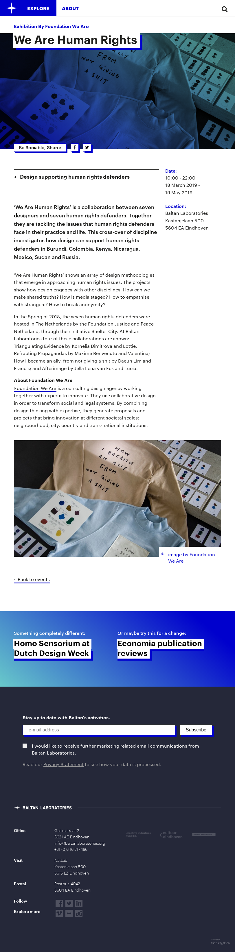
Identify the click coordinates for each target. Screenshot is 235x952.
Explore (38, 8)
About (70, 8)
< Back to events (32, 579)
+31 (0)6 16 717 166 (70, 849)
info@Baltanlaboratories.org (79, 843)
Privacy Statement (63, 764)
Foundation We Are (35, 388)
